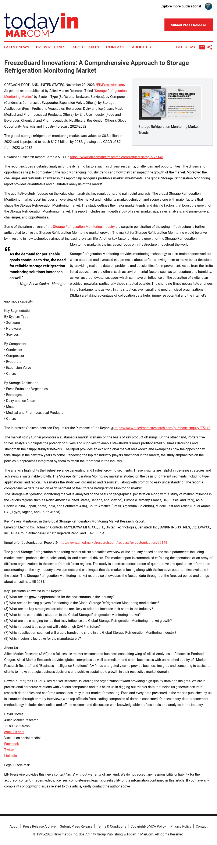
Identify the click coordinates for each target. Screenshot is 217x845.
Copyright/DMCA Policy (148, 826)
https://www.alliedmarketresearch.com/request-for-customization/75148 (112, 543)
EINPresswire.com (110, 85)
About (14, 826)
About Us (141, 47)
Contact (115, 47)
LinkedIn (10, 756)
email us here (14, 732)
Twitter (9, 750)
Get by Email (190, 47)
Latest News (16, 47)
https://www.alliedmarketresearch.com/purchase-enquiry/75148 (162, 428)
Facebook (11, 744)
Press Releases (50, 47)
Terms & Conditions (111, 826)
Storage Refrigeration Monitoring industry (84, 227)
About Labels (85, 47)
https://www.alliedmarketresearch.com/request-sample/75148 (116, 157)
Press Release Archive (39, 826)
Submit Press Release (76, 826)
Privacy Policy (180, 826)
